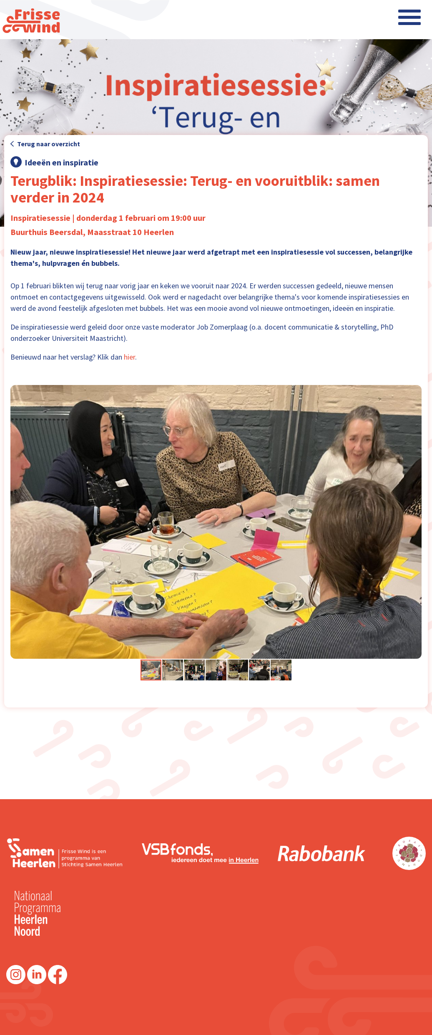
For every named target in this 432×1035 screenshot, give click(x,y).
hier (129, 357)
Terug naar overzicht (45, 144)
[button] (414, 521)
